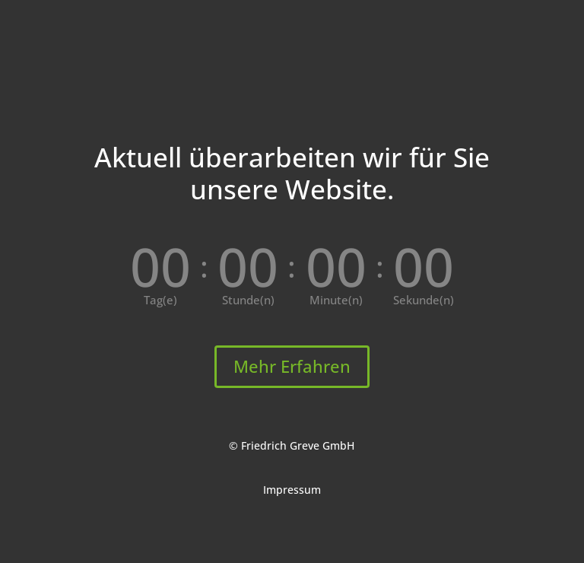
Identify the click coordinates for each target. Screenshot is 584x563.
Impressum (292, 489)
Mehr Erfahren (292, 366)
